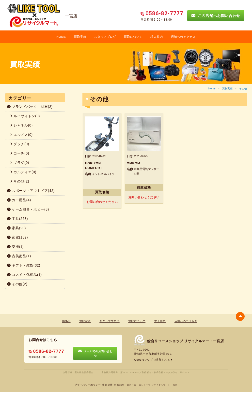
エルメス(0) (21, 135)
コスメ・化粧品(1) (24, 275)
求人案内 (156, 37)
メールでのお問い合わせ (95, 353)
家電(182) (17, 237)
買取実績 (227, 88)
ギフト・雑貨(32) (23, 265)
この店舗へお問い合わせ (215, 15)
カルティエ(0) (23, 172)
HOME (61, 37)
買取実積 (80, 37)
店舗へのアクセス (183, 37)
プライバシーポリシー (88, 384)
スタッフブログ (105, 37)
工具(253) (17, 219)
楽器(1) (15, 247)
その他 (243, 88)
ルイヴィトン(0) (25, 116)
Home (212, 88)
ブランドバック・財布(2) (30, 107)
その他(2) (19, 181)
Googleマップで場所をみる (153, 359)
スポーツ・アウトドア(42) (31, 191)
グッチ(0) (19, 144)
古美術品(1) (19, 256)
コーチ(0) (19, 153)
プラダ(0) (19, 163)
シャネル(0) (21, 125)
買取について (133, 37)
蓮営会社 (107, 384)
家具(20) (16, 228)
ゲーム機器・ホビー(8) (28, 209)
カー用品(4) (19, 200)
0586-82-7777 (46, 351)
